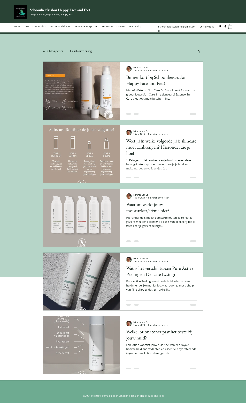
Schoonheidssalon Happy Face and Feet (60, 9)
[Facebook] (225, 26)
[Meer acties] (196, 69)
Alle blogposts (53, 51)
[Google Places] (220, 26)
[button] (230, 26)
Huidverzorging (81, 51)
